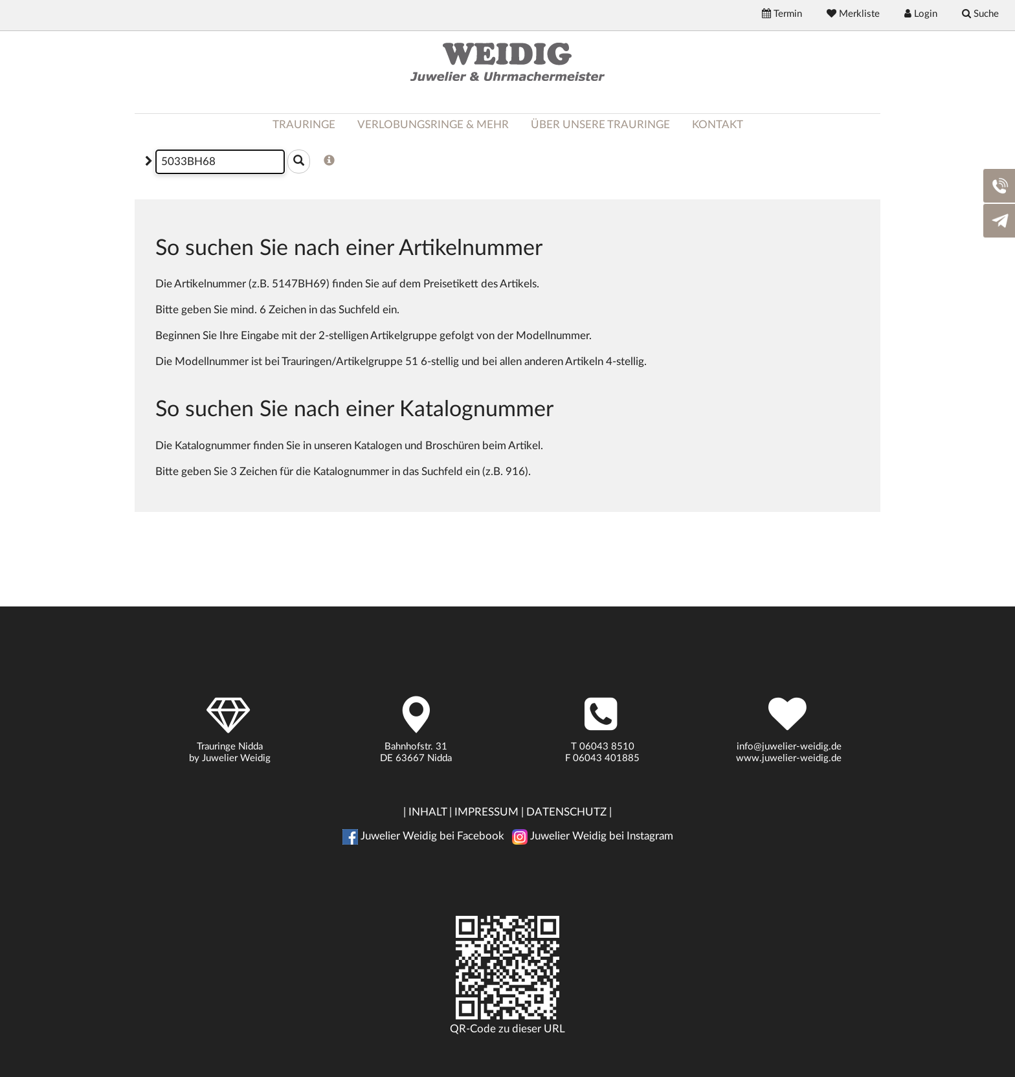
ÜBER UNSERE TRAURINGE (600, 124)
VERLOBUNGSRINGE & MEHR (433, 124)
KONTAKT (717, 124)
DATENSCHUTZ (566, 811)
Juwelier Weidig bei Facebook (423, 835)
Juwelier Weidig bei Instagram (592, 835)
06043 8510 (606, 746)
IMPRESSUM (486, 811)
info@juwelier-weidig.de (789, 746)
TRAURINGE (304, 124)
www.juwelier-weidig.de (789, 758)
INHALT (427, 811)
